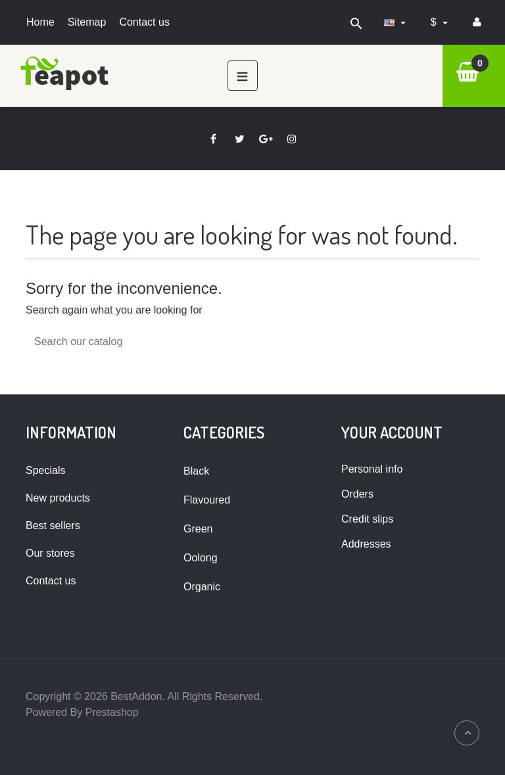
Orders (357, 494)
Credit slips (367, 519)
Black (196, 471)
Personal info (371, 469)
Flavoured (206, 499)
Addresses (366, 544)
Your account (392, 432)
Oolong (200, 557)
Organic (201, 586)
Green (197, 528)
